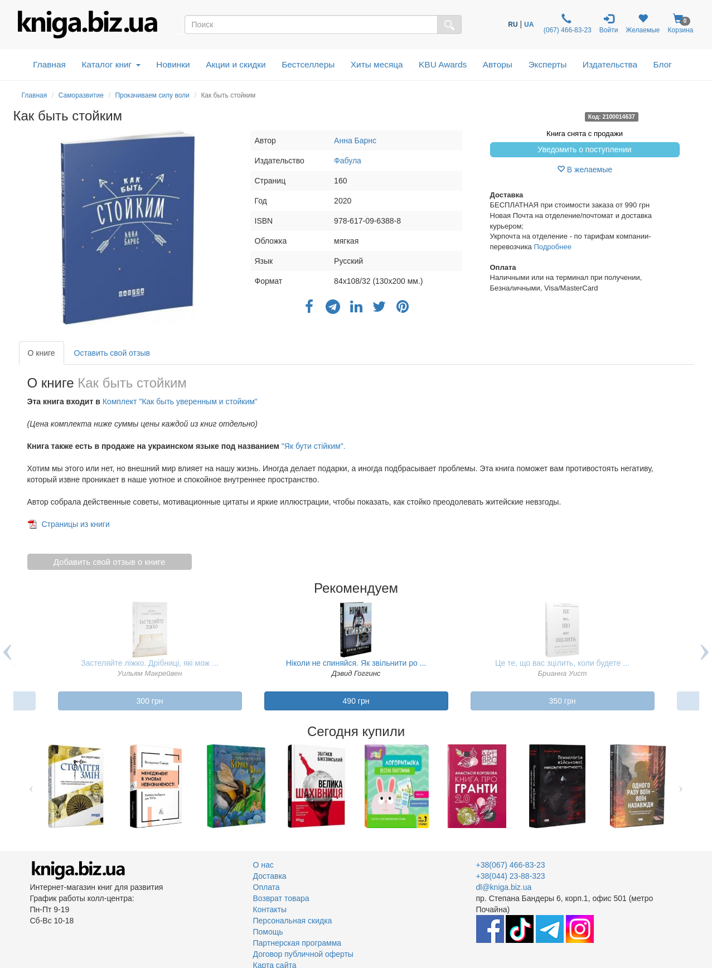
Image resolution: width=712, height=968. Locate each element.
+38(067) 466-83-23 (510, 864)
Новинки (173, 64)
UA (529, 24)
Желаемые (643, 23)
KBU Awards (443, 64)
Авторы (497, 64)
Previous (31, 786)
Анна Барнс (355, 140)
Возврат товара (281, 898)
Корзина (680, 23)
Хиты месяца (377, 64)
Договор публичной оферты (303, 954)
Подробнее (552, 247)
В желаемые (584, 169)
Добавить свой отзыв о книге (110, 562)
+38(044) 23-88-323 (510, 876)
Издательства (610, 64)
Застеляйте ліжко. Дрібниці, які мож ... (150, 663)
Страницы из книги (75, 524)
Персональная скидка (292, 920)
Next (681, 786)
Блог (662, 64)
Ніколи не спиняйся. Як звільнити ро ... (356, 663)
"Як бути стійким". (314, 446)
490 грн (356, 700)
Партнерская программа (297, 942)
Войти (608, 23)
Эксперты (547, 64)
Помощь (268, 931)
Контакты (270, 909)
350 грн (562, 700)
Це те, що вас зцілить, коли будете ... (562, 663)
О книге (41, 353)
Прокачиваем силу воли (152, 95)
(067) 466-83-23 (566, 23)
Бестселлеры (308, 64)
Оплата (266, 887)
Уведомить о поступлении (584, 149)
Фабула (347, 160)
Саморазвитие (81, 95)
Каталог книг (110, 64)
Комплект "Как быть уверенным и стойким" (180, 401)
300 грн (150, 700)
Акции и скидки (236, 64)
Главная (49, 64)
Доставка (270, 876)
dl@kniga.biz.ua (504, 887)
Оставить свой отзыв (112, 353)
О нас (263, 864)
